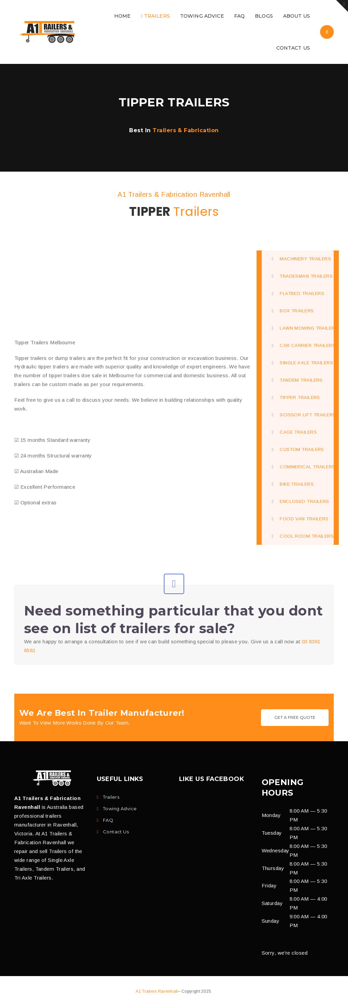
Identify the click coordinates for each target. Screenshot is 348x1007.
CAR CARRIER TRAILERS (303, 345)
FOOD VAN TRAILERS (300, 518)
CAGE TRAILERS (294, 432)
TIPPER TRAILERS (296, 397)
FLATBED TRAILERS (298, 293)
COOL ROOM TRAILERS (303, 536)
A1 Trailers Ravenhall (157, 991)
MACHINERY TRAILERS (301, 258)
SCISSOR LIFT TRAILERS (303, 414)
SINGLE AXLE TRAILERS (302, 362)
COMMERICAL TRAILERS (303, 466)
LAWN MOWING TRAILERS (303, 328)
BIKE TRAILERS (293, 484)
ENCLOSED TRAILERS (300, 501)
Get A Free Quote (294, 717)
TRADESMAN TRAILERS (302, 276)
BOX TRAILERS (293, 310)
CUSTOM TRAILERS (298, 449)
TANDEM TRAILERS (297, 380)
